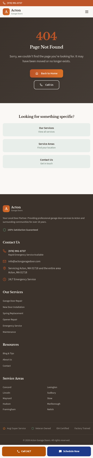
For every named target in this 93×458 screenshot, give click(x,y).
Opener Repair (10, 319)
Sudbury (51, 393)
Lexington (52, 387)
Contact (7, 366)
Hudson (7, 404)
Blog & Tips (8, 353)
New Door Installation (14, 307)
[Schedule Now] (69, 451)
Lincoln (6, 393)
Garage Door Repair (12, 301)
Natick (50, 409)
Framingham (9, 409)
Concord (7, 387)
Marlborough (53, 404)
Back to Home (46, 73)
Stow (49, 398)
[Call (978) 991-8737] (24, 451)
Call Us (46, 85)
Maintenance (9, 332)
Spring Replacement (13, 313)
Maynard (7, 398)
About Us (7, 359)
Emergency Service (12, 326)
